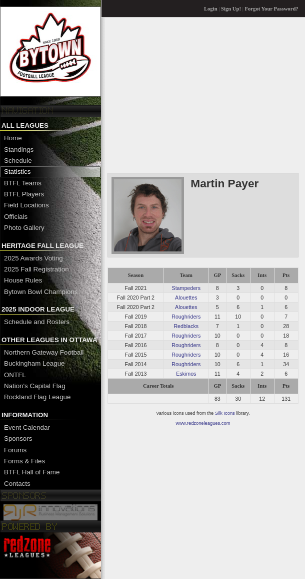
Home (13, 138)
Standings (19, 149)
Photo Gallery (24, 227)
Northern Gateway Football (44, 352)
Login (211, 9)
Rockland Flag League (37, 397)
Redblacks (186, 326)
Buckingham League (34, 363)
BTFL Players (24, 194)
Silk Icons (225, 413)
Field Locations (26, 205)
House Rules (23, 280)
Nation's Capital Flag (35, 386)
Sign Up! (231, 9)
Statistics (17, 171)
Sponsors (18, 438)
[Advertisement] (203, 95)
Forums (15, 450)
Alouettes (186, 298)
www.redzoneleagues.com (203, 423)
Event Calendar (27, 427)
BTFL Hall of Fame (32, 472)
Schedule (18, 160)
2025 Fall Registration (36, 269)
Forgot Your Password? (271, 9)
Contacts (17, 483)
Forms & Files (24, 461)
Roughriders (186, 317)
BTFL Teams (23, 183)
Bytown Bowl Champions (41, 292)
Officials (16, 216)
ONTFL (15, 375)
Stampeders (186, 288)
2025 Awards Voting (33, 258)
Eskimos (186, 374)
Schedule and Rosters (37, 322)
